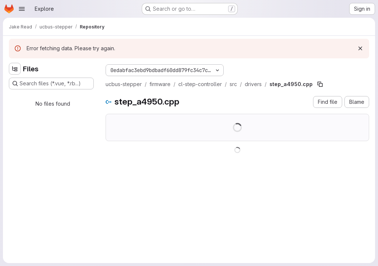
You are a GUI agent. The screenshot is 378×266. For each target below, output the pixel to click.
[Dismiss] (360, 48)
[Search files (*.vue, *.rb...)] (51, 83)
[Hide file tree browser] (15, 69)
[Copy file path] (320, 84)
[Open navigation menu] (22, 9)
